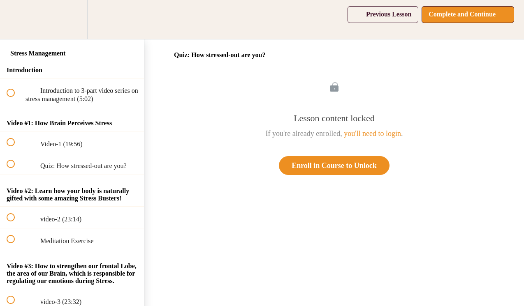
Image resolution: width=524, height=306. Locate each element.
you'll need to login (372, 133)
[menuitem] (72, 19)
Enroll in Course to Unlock (334, 165)
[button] (15, 19)
